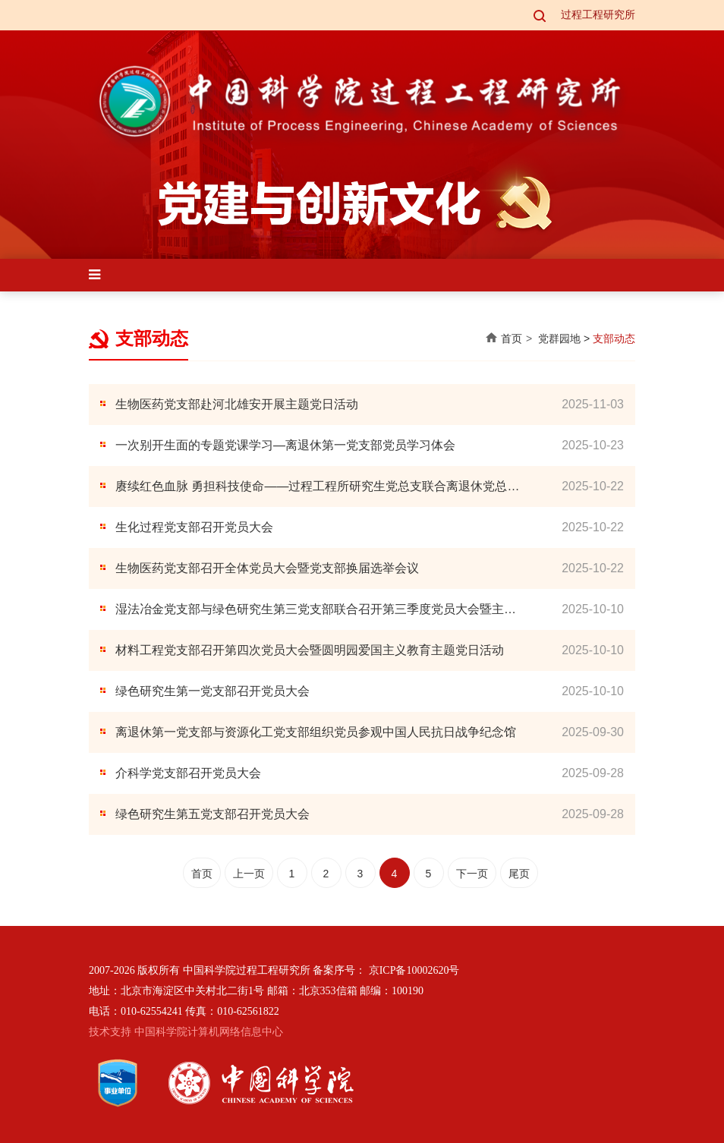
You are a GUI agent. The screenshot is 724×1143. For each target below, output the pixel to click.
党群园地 (559, 338)
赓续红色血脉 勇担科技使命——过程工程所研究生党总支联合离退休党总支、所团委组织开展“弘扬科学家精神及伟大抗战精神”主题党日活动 (311, 488)
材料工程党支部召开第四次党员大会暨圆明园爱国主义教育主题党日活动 (309, 650)
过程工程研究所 (598, 14)
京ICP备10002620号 (414, 970)
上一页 (249, 873)
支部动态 (614, 338)
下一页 (472, 873)
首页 (511, 338)
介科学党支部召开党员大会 (188, 773)
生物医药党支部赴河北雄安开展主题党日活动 (236, 404)
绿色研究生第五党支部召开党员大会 (212, 814)
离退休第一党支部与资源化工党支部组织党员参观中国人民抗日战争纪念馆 (315, 732)
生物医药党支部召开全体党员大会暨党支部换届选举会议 (267, 568)
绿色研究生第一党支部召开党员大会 (212, 691)
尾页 (519, 873)
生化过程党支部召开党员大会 (194, 527)
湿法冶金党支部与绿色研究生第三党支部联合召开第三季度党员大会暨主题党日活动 (315, 611)
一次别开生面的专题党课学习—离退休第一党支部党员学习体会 (285, 445)
